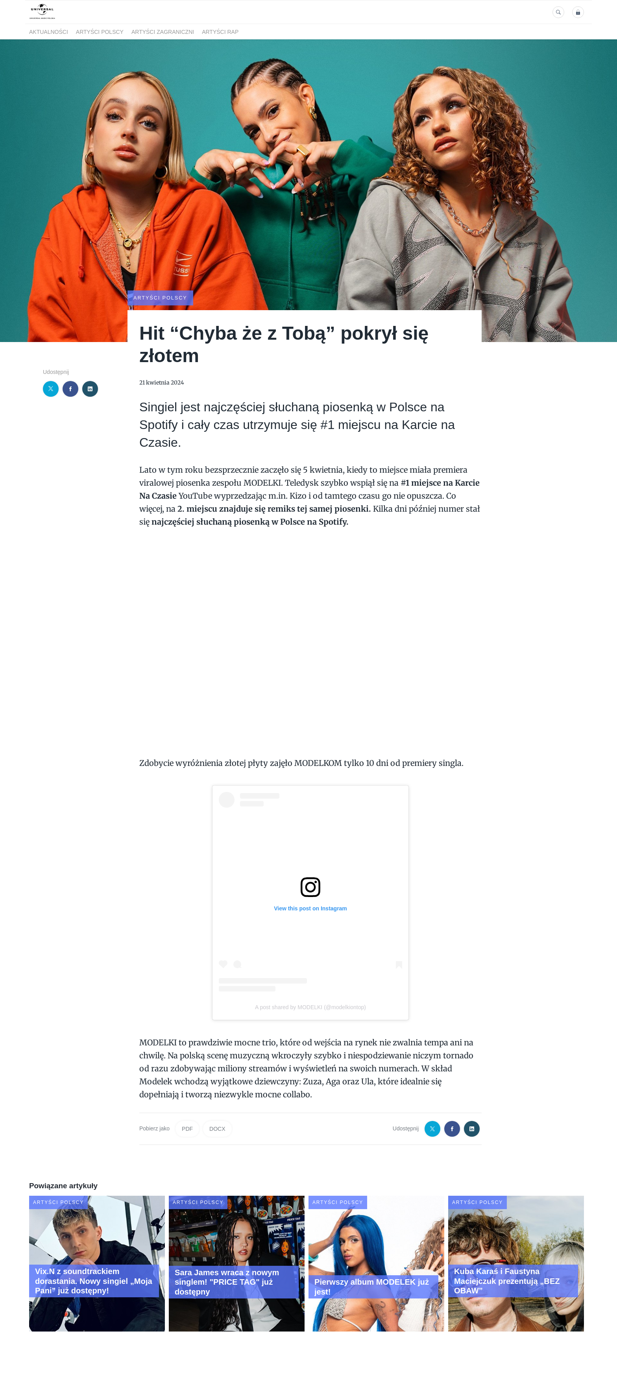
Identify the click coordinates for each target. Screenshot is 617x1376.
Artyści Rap (220, 32)
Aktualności (48, 32)
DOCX (217, 1128)
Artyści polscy (100, 32)
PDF (187, 1128)
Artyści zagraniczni (162, 32)
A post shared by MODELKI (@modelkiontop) (310, 1006)
